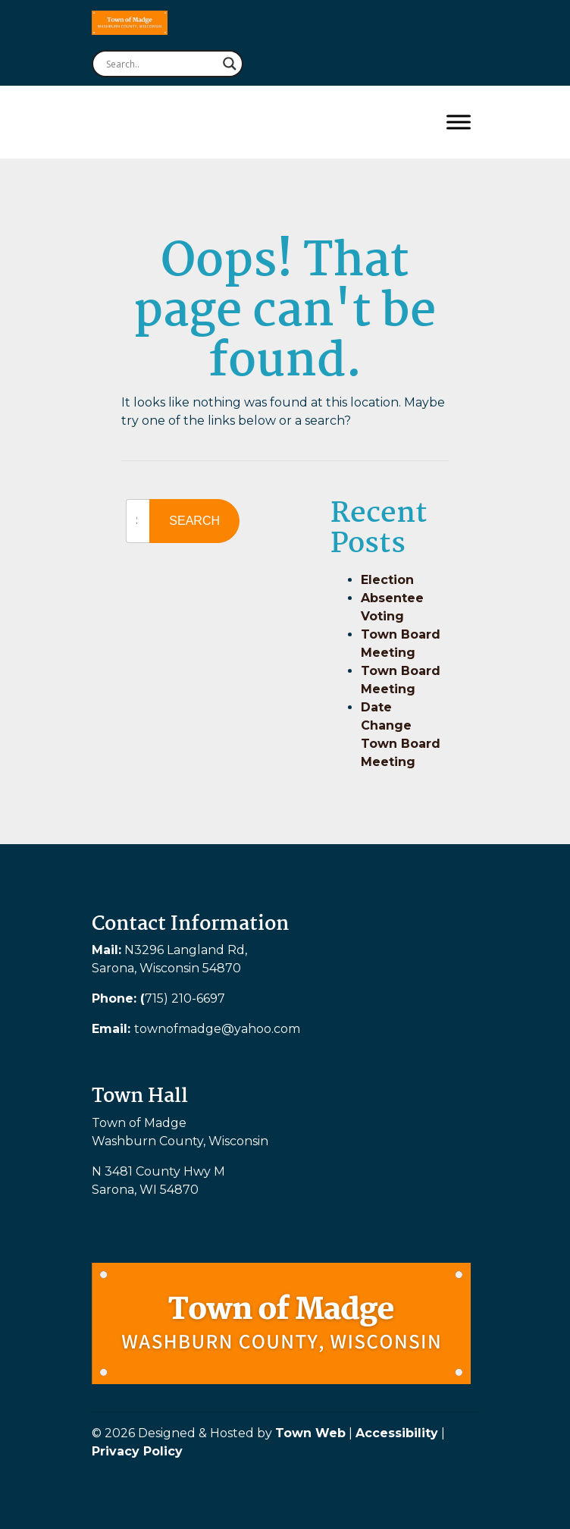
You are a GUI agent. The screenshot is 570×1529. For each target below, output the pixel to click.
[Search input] (160, 63)
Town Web (310, 1433)
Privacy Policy (137, 1451)
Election (387, 580)
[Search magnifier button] (229, 63)
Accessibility (396, 1433)
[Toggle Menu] (458, 122)
